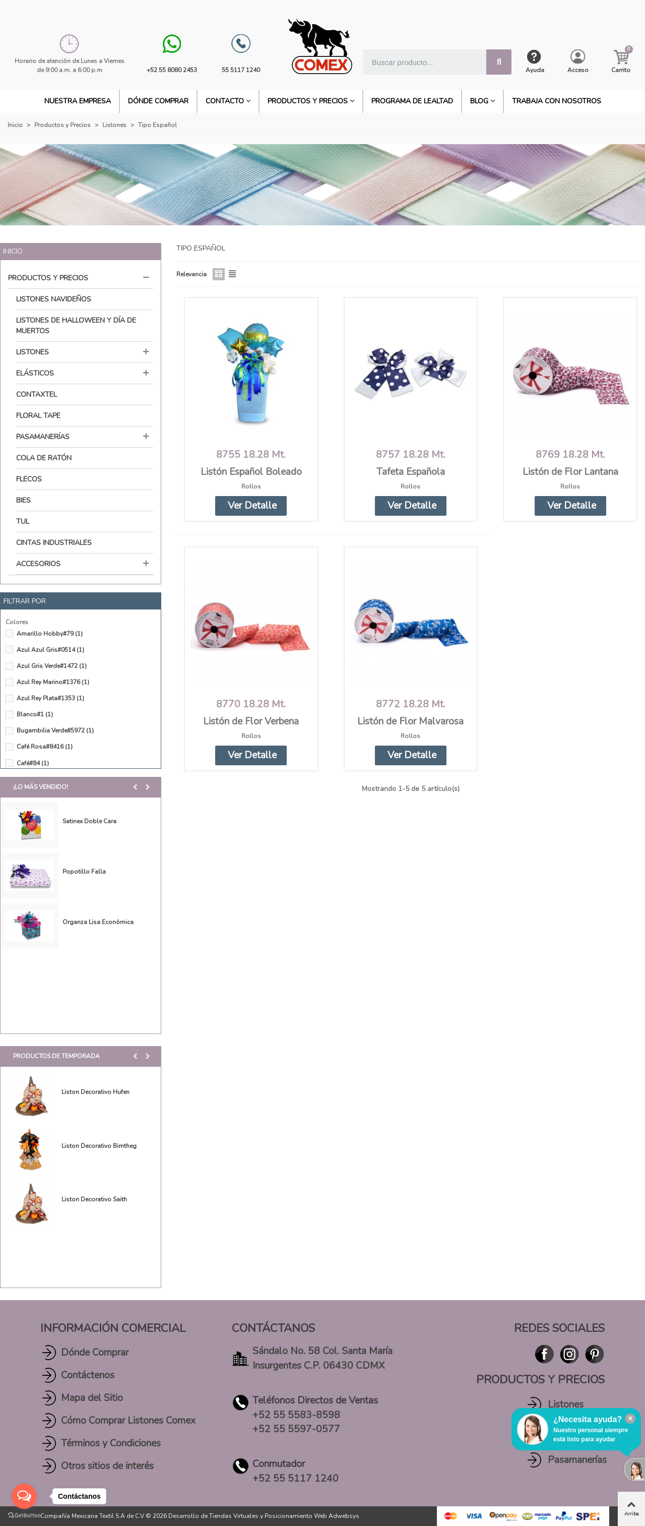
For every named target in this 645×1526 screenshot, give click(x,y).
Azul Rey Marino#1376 (53, 682)
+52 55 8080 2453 (172, 70)
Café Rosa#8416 (45, 747)
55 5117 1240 (241, 70)
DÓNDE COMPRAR (158, 101)
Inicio (13, 251)
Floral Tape (38, 415)
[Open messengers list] (24, 1496)
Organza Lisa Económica (98, 922)
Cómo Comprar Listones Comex (128, 1420)
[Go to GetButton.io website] (24, 1515)
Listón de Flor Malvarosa (410, 721)
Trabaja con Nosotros (556, 101)
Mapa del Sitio (92, 1398)
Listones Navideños (53, 299)
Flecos (29, 479)
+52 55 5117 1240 (295, 1478)
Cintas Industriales (54, 542)
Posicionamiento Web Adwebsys (312, 1516)
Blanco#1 (35, 714)
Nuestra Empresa (77, 101)
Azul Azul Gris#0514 (50, 650)
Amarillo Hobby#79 (50, 634)
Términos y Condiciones (111, 1443)
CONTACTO (225, 101)
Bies (23, 500)
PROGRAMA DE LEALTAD (412, 101)
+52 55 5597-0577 (296, 1429)
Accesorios (38, 564)
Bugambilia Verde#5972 (55, 730)
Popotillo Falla (84, 872)
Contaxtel (36, 394)
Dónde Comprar (94, 1352)
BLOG (479, 101)
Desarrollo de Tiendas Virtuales (213, 1516)
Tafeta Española (410, 471)
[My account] (578, 61)
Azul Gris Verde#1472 (52, 666)
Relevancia (191, 274)
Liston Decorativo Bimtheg (99, 1146)
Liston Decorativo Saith (94, 1199)
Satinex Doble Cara (89, 821)
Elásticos (35, 373)
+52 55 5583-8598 (296, 1415)
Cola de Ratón (44, 458)
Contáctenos (87, 1375)
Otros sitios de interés (107, 1466)
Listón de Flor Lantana (570, 471)
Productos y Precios (308, 101)
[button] (136, 787)
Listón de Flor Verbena (251, 721)
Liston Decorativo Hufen (95, 1092)
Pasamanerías (43, 437)
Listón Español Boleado (251, 471)
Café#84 (33, 763)
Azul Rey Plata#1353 (50, 698)
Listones (32, 352)
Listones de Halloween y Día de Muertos (76, 326)
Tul (22, 521)
